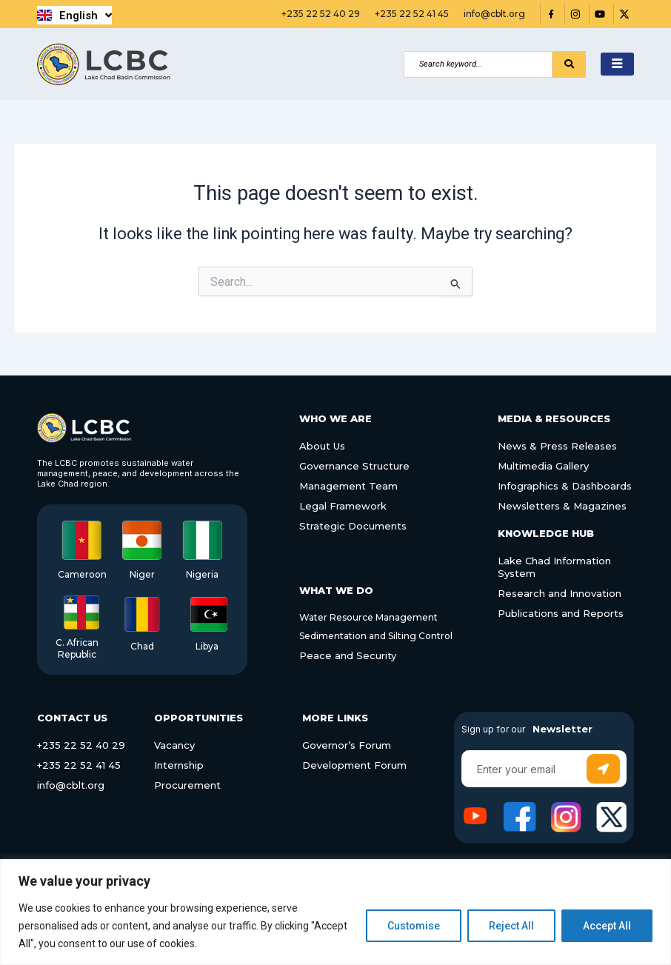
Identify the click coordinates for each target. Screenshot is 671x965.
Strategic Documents (353, 526)
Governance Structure (354, 466)
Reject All (511, 926)
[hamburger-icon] (617, 64)
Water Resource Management (368, 617)
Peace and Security (348, 655)
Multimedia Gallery (543, 466)
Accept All (607, 926)
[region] (335, 912)
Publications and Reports (561, 612)
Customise (413, 926)
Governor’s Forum (346, 745)
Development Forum (354, 765)
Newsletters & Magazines (562, 506)
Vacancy (174, 745)
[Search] (478, 64)
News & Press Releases (557, 446)
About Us (322, 446)
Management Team (348, 486)
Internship (179, 765)
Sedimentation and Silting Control (376, 635)
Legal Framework (343, 506)
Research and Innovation (559, 592)
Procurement (187, 785)
